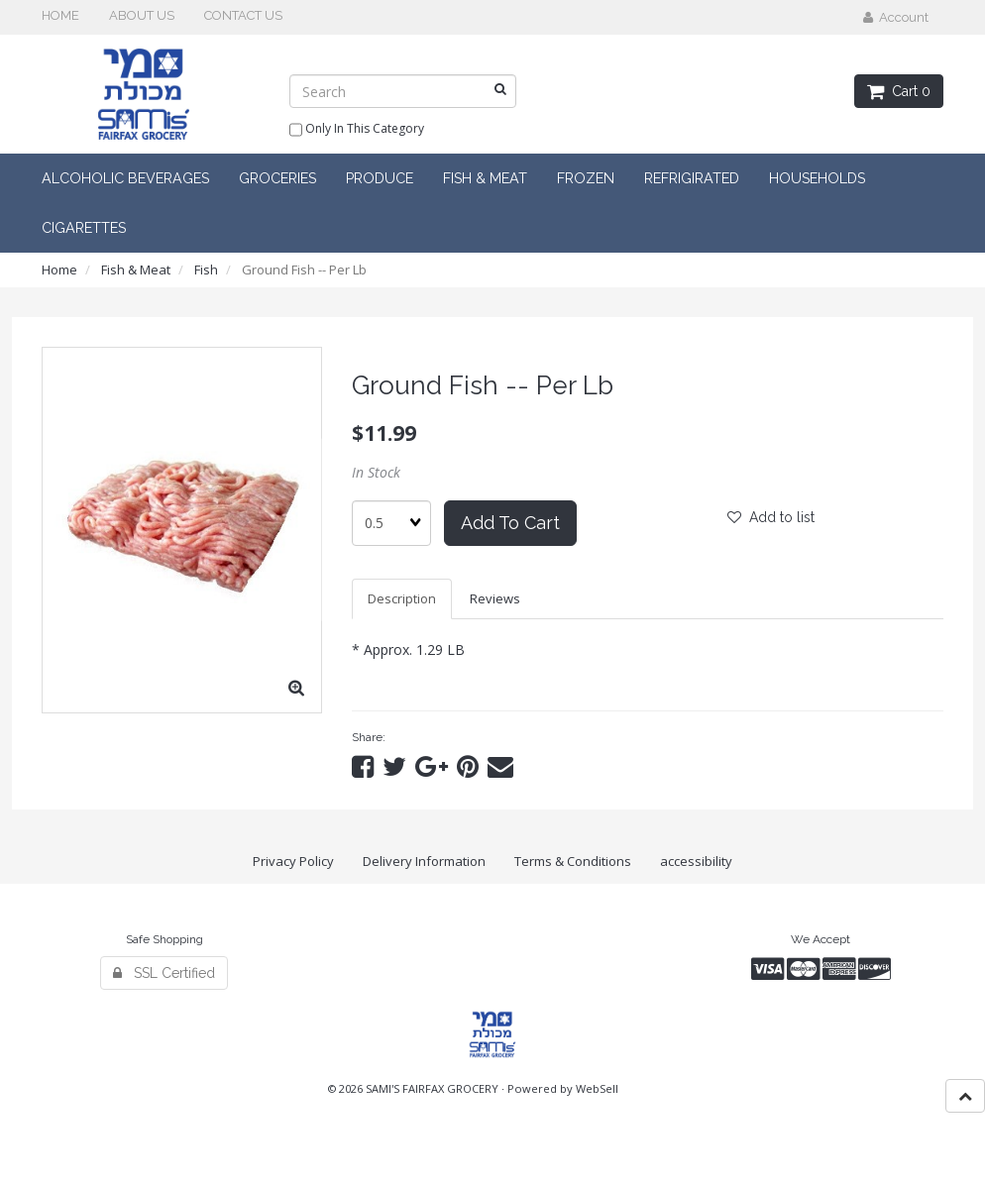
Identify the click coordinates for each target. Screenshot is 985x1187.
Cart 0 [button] (898, 91)
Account (896, 17)
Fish (206, 269)
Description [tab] (402, 598)
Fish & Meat (135, 269)
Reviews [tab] (495, 598)
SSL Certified (164, 973)
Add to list (771, 517)
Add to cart (510, 522)
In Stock (376, 472)
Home (59, 269)
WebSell (597, 1088)
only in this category (356, 130)
